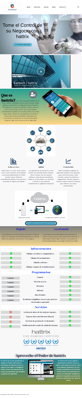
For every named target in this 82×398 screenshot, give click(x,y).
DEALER (47, 7)
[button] (22, 44)
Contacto (64, 7)
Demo (55, 7)
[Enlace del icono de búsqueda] (78, 7)
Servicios (38, 7)
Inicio (29, 7)
